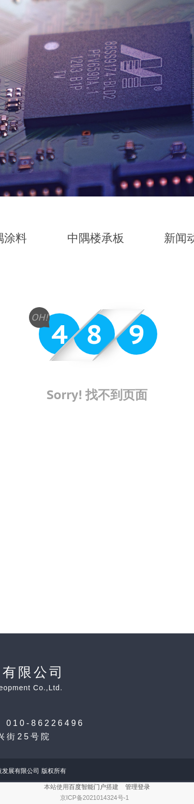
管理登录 (137, 787)
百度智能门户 (87, 787)
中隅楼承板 (95, 238)
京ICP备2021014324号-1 (94, 797)
